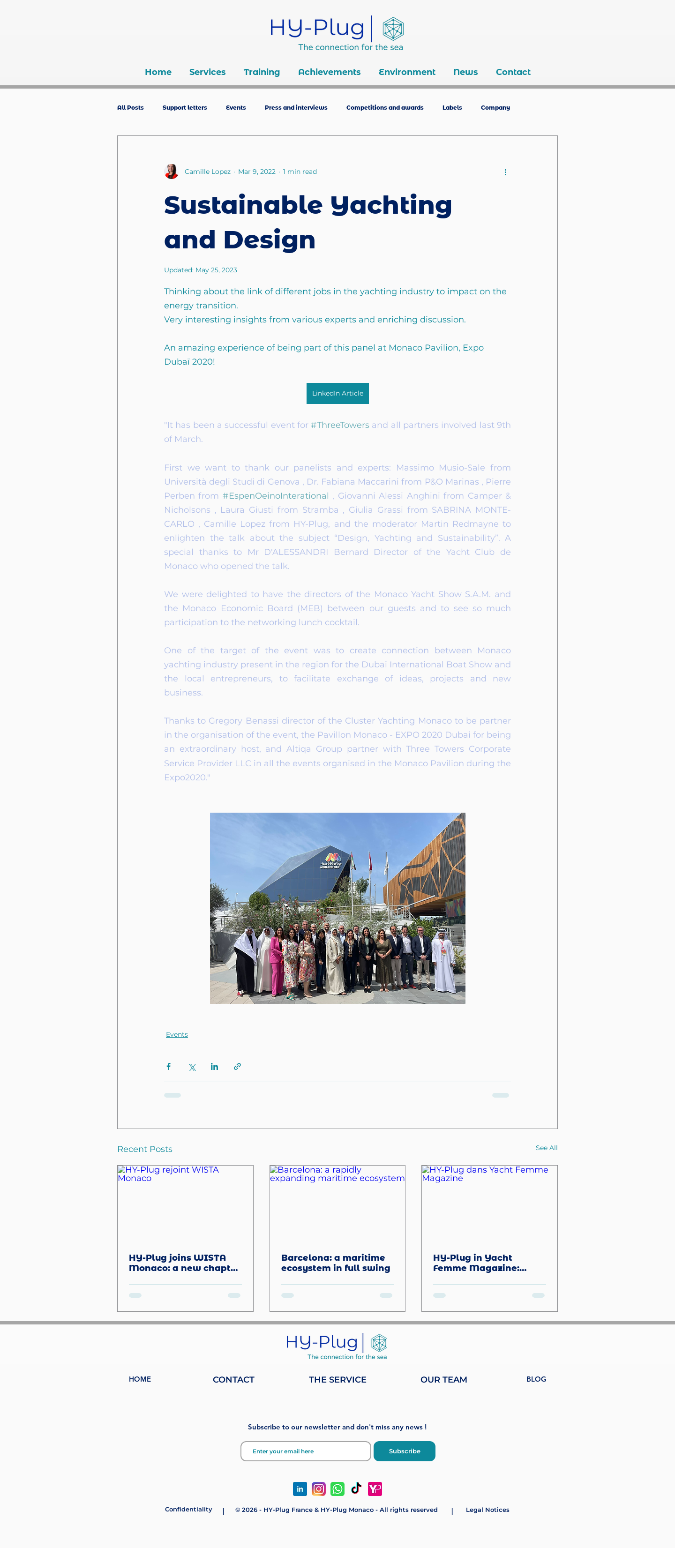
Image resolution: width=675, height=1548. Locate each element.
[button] (207, 72)
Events (236, 107)
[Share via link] (237, 1066)
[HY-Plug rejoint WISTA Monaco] (185, 1203)
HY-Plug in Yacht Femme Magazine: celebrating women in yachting (484, 1263)
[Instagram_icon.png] (319, 1489)
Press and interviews (296, 107)
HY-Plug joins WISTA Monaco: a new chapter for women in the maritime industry (184, 1263)
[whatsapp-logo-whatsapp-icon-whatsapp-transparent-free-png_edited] (337, 1489)
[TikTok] (356, 1489)
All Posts (130, 107)
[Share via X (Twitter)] (191, 1066)
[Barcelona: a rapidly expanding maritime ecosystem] (337, 1203)
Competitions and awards (385, 107)
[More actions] (505, 171)
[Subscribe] (404, 1451)
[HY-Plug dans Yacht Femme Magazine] (489, 1203)
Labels (452, 107)
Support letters (185, 107)
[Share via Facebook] (168, 1066)
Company (495, 107)
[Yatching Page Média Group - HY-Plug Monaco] (375, 1489)
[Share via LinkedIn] (214, 1066)
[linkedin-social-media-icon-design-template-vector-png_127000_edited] (300, 1489)
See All (547, 1148)
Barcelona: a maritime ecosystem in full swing (335, 1263)
